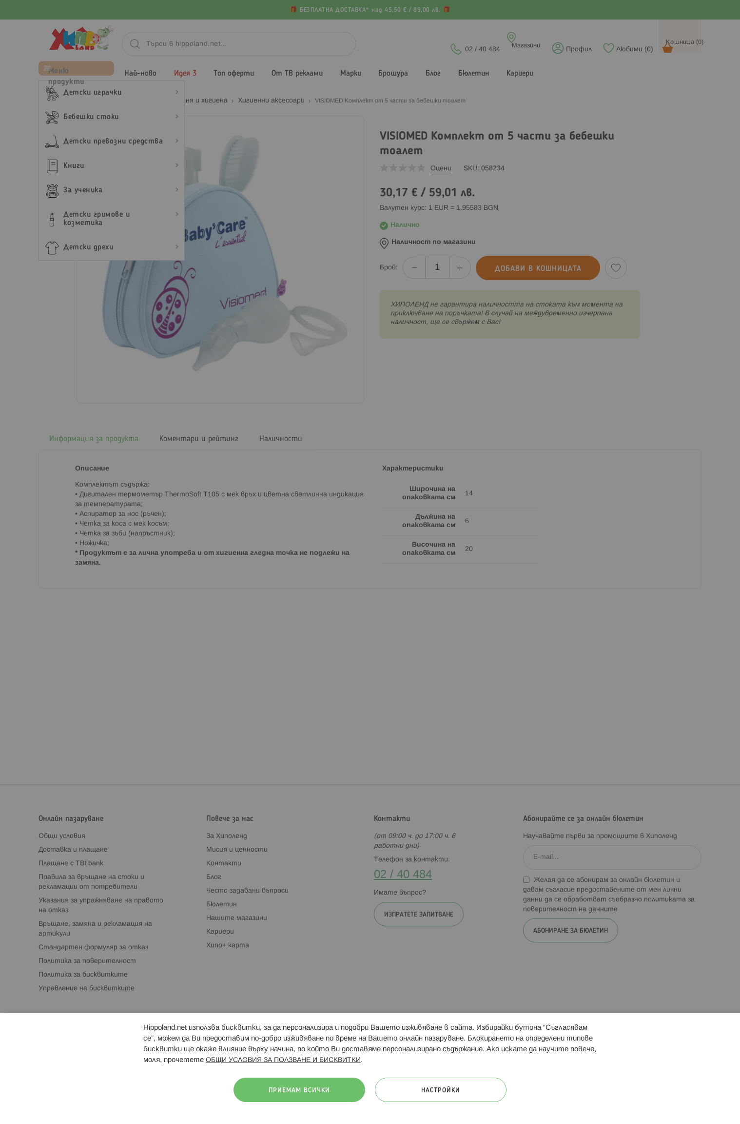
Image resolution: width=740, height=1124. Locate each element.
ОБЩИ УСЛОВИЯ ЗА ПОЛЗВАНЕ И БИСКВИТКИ (283, 1060)
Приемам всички (299, 1090)
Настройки (440, 1090)
